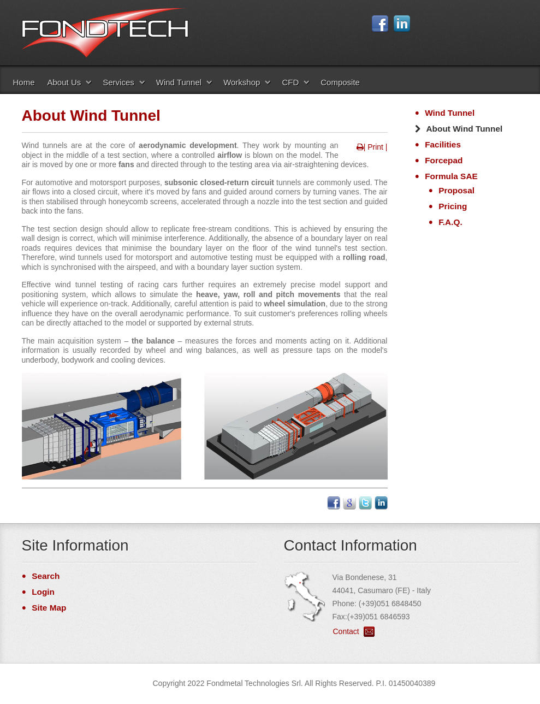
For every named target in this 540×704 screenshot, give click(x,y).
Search (46, 576)
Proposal (456, 190)
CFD (290, 82)
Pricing (452, 206)
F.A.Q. (450, 222)
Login (43, 591)
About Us (64, 82)
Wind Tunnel (178, 82)
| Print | (376, 147)
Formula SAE (451, 176)
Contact (346, 631)
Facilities (443, 144)
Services (118, 82)
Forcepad (443, 160)
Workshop (241, 82)
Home (24, 82)
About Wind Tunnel (464, 128)
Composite (340, 82)
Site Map (49, 607)
